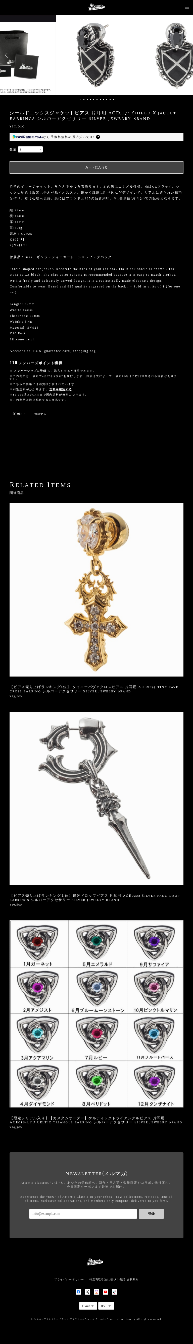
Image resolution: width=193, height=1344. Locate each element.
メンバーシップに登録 (30, 370)
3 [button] (87, 99)
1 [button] (80, 99)
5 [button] (93, 99)
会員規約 (133, 1279)
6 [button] (97, 99)
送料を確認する (60, 389)
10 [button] (110, 99)
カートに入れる (96, 167)
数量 (13, 149)
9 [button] (106, 99)
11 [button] (113, 99)
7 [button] (100, 99)
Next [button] (185, 55)
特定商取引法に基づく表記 (107, 1279)
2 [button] (83, 99)
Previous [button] (7, 55)
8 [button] (103, 99)
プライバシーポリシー (69, 1279)
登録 (151, 1214)
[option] (96, 55)
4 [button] (90, 99)
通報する (40, 414)
